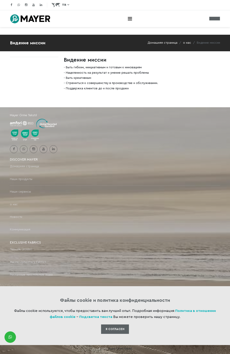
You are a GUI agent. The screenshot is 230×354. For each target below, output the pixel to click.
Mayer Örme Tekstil (120, 348)
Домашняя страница (162, 42)
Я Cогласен (115, 329)
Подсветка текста (95, 317)
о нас (187, 42)
